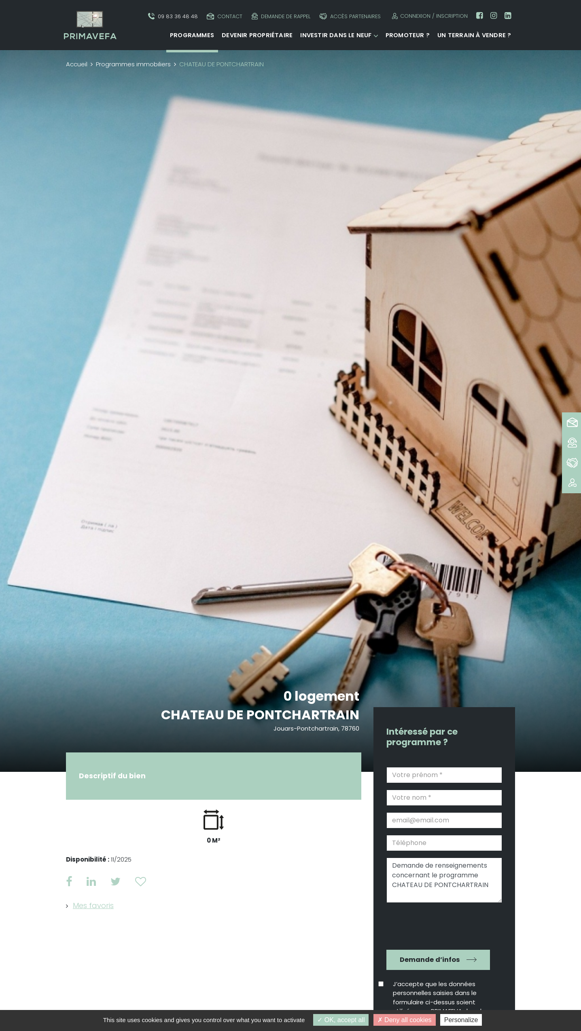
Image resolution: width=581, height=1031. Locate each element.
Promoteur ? (408, 35)
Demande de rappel (281, 16)
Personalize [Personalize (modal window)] (461, 1019)
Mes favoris (93, 905)
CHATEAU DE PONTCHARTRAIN (260, 715)
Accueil (76, 64)
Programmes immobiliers (133, 64)
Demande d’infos (430, 959)
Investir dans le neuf (335, 35)
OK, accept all (341, 1019)
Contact (224, 16)
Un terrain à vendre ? (474, 35)
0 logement (321, 696)
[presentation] (438, 925)
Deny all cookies (404, 1019)
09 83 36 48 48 (173, 16)
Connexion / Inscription (429, 16)
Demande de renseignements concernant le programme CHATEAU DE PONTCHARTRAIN (444, 880)
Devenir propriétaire (257, 35)
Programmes (192, 35)
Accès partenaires (350, 16)
